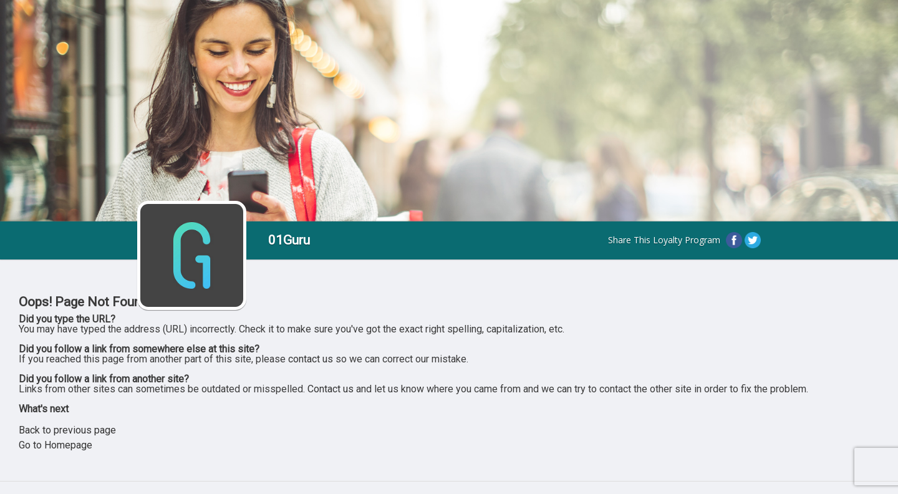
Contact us (330, 389)
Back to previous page (67, 430)
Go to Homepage (55, 445)
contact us (310, 359)
